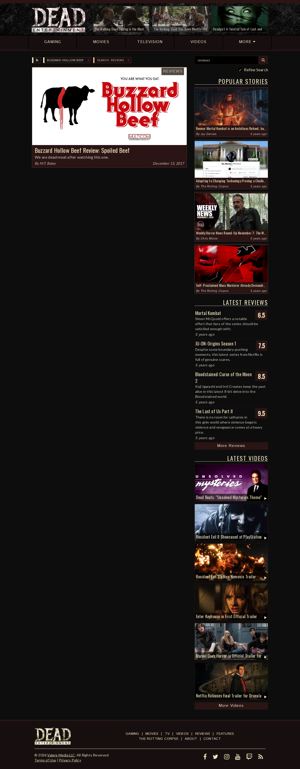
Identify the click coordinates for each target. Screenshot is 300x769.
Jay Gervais (208, 134)
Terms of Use (45, 760)
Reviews (172, 71)
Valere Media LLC (61, 755)
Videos (182, 733)
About (191, 738)
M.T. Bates (48, 163)
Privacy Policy (70, 760)
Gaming (132, 733)
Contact (212, 738)
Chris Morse (209, 238)
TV (167, 733)
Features (225, 733)
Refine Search (256, 69)
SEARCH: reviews (110, 60)
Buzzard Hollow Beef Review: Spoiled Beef (82, 150)
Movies (151, 733)
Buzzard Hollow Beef (65, 60)
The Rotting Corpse (214, 186)
